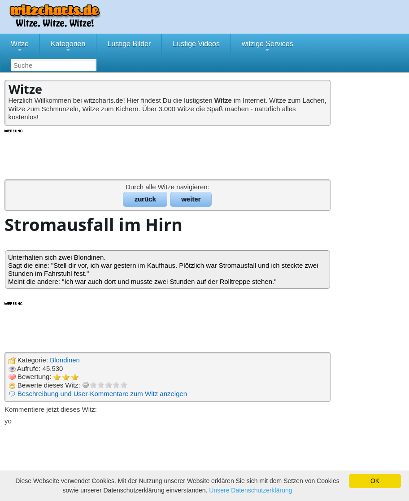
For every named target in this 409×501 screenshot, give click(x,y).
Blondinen (65, 360)
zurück (145, 199)
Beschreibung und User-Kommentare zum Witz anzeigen (102, 393)
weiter (190, 199)
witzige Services (267, 47)
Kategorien (68, 47)
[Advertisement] (168, 154)
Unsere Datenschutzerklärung (250, 490)
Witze (20, 47)
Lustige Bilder (129, 44)
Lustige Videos (196, 44)
